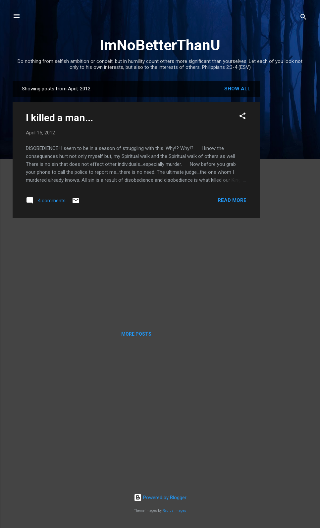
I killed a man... (59, 117)
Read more (232, 200)
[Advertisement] (286, 180)
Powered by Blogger (160, 498)
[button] (242, 117)
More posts (136, 334)
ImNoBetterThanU (160, 45)
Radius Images (174, 510)
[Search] (303, 18)
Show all (237, 89)
